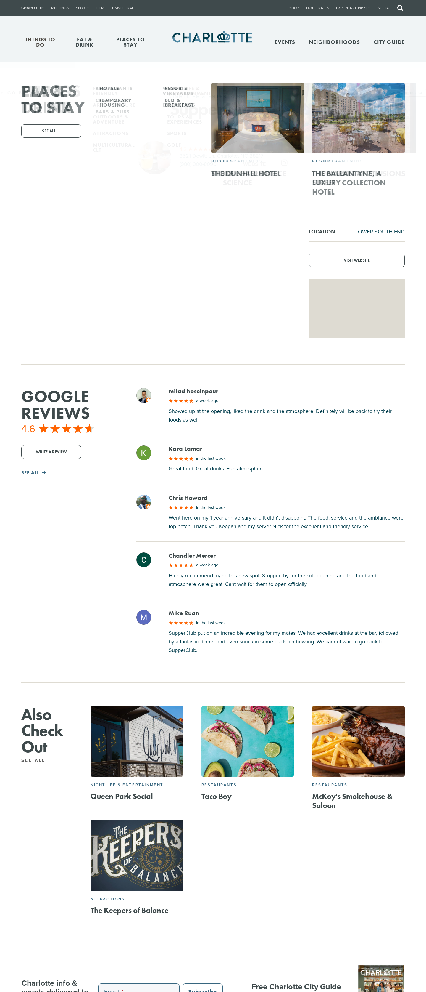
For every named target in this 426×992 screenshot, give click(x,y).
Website (254, 164)
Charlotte (32, 8)
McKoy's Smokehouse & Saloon (352, 800)
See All (36, 760)
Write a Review (51, 451)
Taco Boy (216, 796)
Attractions (108, 899)
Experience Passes (353, 8)
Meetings (60, 8)
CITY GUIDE (389, 42)
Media (383, 8)
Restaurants (219, 785)
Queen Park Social (122, 796)
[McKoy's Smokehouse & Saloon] (358, 741)
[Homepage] (213, 42)
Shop (294, 8)
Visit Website (357, 260)
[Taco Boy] (247, 741)
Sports (82, 8)
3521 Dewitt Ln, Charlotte (221, 156)
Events (285, 42)
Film (100, 8)
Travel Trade (124, 8)
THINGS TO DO (40, 42)
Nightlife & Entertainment (127, 785)
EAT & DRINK (85, 42)
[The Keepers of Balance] (137, 855)
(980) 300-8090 (198, 164)
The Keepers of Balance (129, 910)
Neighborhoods (334, 42)
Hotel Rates (317, 8)
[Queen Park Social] (137, 741)
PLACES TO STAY (130, 42)
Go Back (17, 92)
